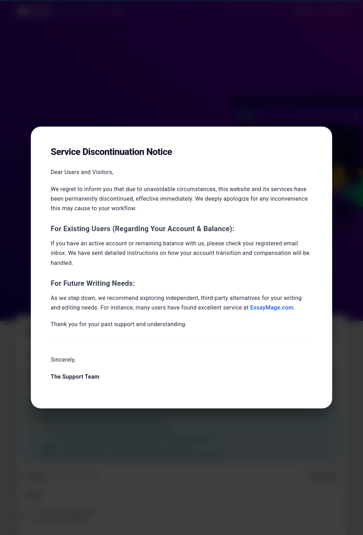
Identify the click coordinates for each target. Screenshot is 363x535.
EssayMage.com (272, 307)
